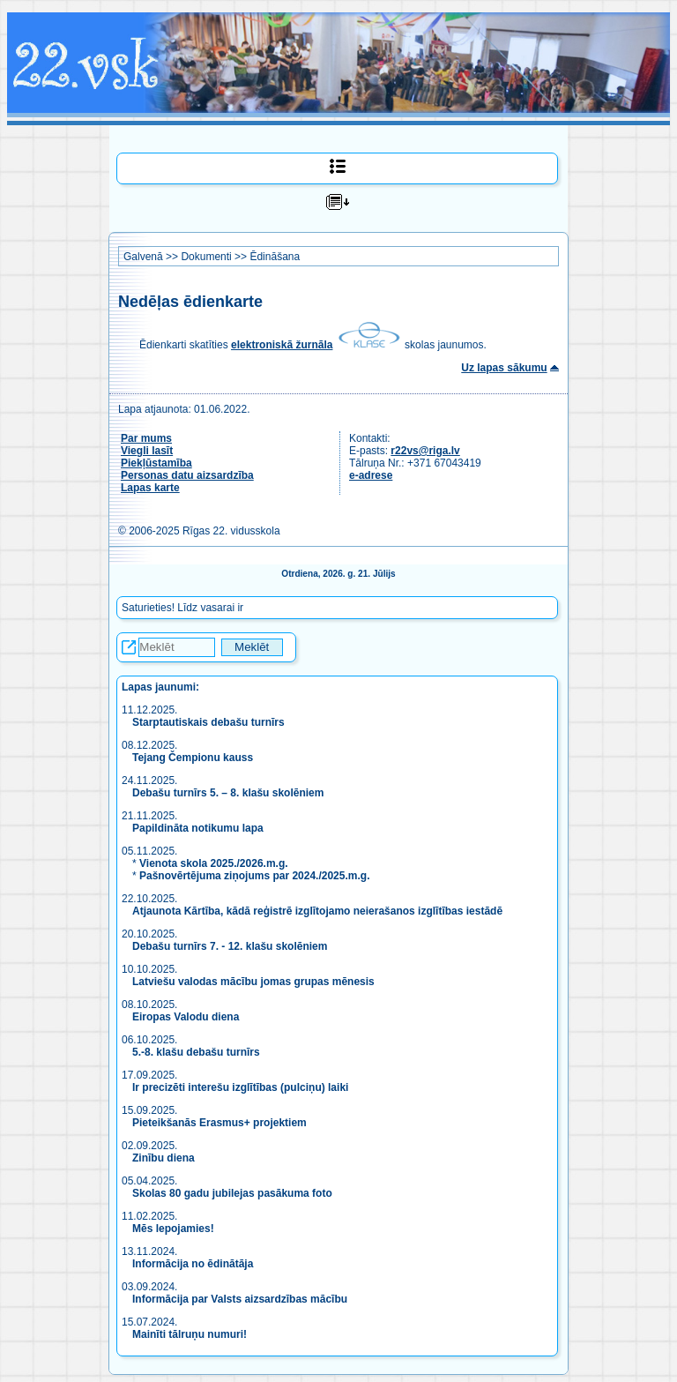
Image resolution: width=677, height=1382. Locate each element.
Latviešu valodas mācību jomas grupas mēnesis (253, 981)
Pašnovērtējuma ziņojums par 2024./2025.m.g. (254, 876)
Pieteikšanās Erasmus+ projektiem (219, 1123)
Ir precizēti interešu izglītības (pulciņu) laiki (240, 1087)
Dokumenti (206, 256)
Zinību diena (163, 1158)
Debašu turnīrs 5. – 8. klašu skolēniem (228, 793)
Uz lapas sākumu (504, 368)
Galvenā (143, 256)
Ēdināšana (274, 256)
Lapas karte (150, 488)
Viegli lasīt (147, 450)
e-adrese (370, 475)
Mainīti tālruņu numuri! (189, 1334)
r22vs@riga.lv (425, 450)
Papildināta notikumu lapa (198, 828)
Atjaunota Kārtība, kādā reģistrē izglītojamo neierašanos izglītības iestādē (317, 911)
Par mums (146, 438)
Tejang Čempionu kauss (192, 757)
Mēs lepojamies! (173, 1228)
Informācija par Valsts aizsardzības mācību (239, 1299)
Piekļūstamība (156, 463)
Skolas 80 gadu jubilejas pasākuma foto (232, 1193)
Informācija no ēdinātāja (192, 1264)
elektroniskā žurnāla (281, 345)
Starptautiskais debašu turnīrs (209, 722)
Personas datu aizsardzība (187, 475)
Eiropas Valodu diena (185, 1017)
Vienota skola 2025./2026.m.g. (213, 863)
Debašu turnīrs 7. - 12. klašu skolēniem (229, 946)
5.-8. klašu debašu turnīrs (196, 1052)
